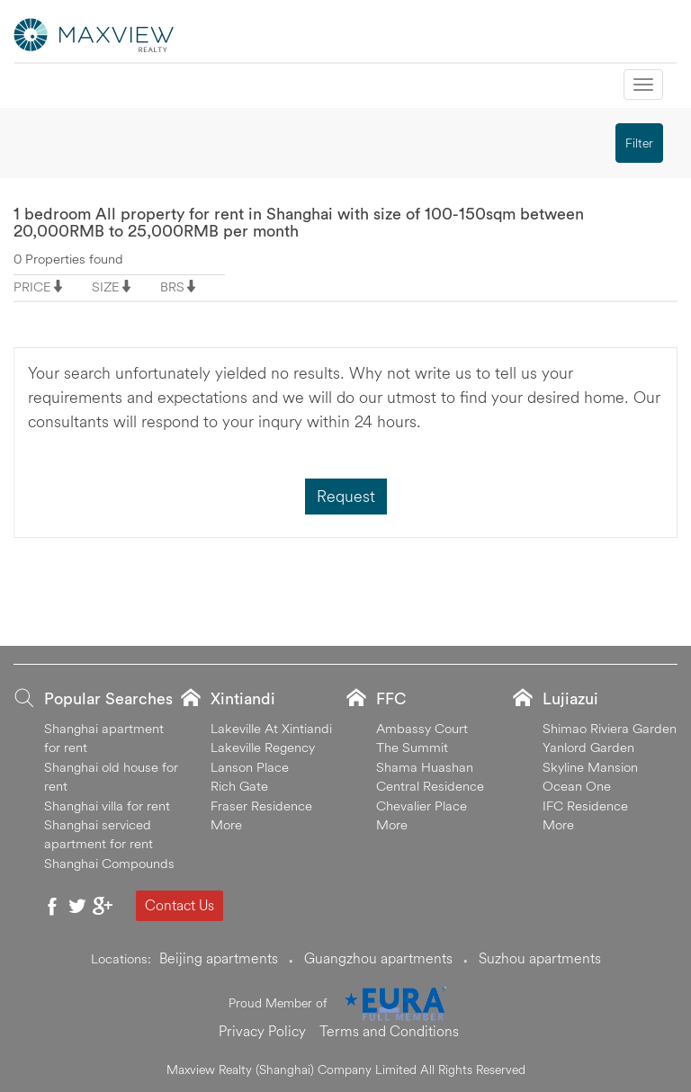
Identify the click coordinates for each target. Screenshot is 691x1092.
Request (346, 496)
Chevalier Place (421, 805)
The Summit (412, 747)
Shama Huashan (424, 766)
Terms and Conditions (389, 1031)
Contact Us (179, 905)
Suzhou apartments (540, 958)
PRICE (32, 286)
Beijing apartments (218, 958)
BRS (172, 286)
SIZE (106, 286)
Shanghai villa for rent (107, 805)
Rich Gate (239, 785)
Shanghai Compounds (109, 863)
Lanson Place (250, 766)
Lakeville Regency (263, 747)
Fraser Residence (261, 805)
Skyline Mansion (590, 766)
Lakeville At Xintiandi (271, 728)
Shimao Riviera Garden (610, 728)
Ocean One (577, 785)
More (226, 824)
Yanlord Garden (588, 747)
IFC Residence (585, 805)
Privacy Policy (262, 1031)
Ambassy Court (422, 728)
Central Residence (430, 785)
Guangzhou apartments (378, 958)
